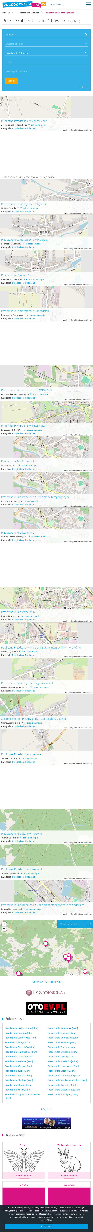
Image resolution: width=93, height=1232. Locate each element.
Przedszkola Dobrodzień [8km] (63, 1022)
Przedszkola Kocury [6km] (18, 1074)
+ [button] (4, 924)
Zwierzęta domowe (69, 1122)
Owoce (24, 1161)
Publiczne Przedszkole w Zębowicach (24, 121)
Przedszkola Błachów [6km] (19, 1065)
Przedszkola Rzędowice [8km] (63, 1013)
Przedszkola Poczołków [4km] (20, 1032)
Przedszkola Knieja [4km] (18, 1027)
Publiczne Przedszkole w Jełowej (21, 754)
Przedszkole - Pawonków (16, 275)
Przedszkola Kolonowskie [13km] (64, 1060)
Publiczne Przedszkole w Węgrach (22, 869)
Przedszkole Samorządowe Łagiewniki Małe (27, 683)
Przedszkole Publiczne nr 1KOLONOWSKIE (27, 390)
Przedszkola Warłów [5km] (18, 1050)
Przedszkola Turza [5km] (17, 1055)
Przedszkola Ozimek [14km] (62, 1069)
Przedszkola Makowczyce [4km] (21, 1036)
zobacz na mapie (38, 124)
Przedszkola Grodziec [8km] (62, 1027)
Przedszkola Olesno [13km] (61, 1055)
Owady (24, 1122)
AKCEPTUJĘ (46, 1226)
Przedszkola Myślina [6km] (18, 1060)
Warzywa (69, 1161)
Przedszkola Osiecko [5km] (18, 1041)
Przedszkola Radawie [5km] (19, 1046)
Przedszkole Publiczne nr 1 (17, 532)
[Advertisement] (46, 152)
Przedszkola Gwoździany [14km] (64, 1074)
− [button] (4, 929)
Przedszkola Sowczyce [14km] (63, 1079)
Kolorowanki (15, 1111)
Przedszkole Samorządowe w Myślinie (24, 204)
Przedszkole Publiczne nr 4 (17, 461)
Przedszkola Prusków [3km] (19, 1017)
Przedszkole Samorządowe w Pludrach (24, 239)
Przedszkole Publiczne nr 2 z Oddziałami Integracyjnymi (35, 497)
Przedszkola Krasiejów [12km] (63, 1046)
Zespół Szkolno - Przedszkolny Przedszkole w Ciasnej (33, 718)
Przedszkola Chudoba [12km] (63, 1036)
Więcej (46, 1203)
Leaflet (65, 130)
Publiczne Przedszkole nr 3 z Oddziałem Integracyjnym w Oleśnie (41, 647)
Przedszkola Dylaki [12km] (61, 1041)
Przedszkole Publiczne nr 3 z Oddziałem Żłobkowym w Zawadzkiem (42, 905)
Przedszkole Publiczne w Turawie (21, 833)
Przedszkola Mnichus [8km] (62, 1017)
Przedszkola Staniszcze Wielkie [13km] (67, 1065)
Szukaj (11, 80)
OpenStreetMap (77, 130)
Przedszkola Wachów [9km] (62, 1032)
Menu (88, 4)
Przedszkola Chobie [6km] (18, 1069)
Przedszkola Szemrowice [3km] (20, 1022)
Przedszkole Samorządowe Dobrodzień (25, 311)
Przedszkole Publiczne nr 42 (18, 612)
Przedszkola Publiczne (23, 128)
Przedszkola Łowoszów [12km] (63, 1050)
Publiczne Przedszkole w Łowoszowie (24, 426)
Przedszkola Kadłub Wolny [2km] (21, 1013)
